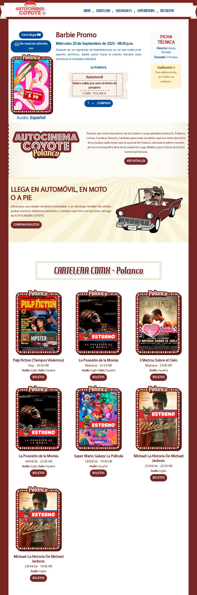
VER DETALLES (136, 161)
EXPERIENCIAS (146, 11)
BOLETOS (38, 377)
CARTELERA (103, 11)
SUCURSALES (124, 11)
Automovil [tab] (98, 67)
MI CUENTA (167, 11)
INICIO (87, 11)
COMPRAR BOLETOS (26, 224)
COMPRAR (103, 103)
